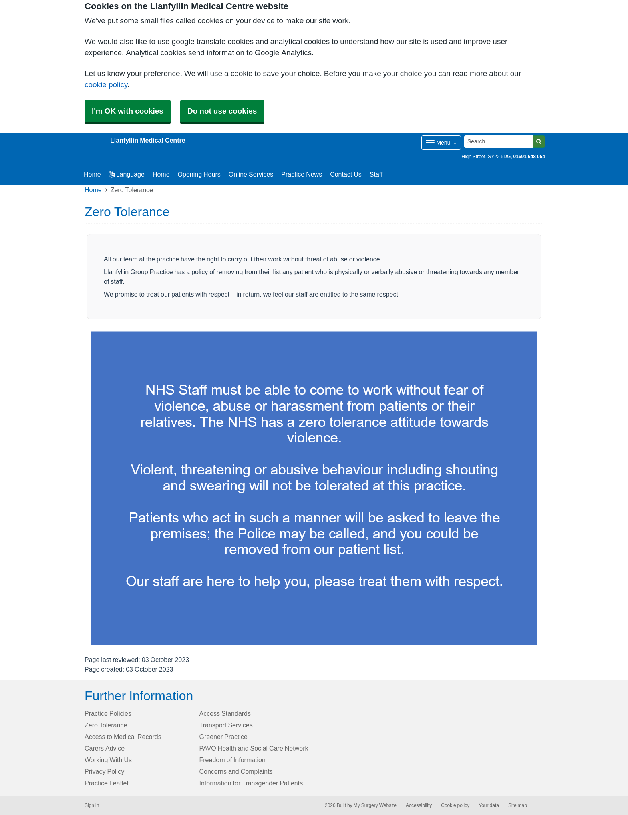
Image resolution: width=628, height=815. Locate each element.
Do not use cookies (222, 111)
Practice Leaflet (107, 783)
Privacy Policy (104, 771)
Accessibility (419, 805)
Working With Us (108, 760)
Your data (489, 805)
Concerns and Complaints (236, 771)
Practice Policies (108, 713)
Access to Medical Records (123, 736)
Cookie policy (455, 805)
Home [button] (92, 174)
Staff (376, 174)
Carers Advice (105, 748)
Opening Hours (199, 174)
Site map (517, 805)
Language (127, 174)
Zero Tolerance (106, 725)
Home (161, 174)
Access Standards (225, 713)
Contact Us (346, 174)
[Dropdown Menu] (441, 142)
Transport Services (226, 725)
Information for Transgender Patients (251, 783)
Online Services (251, 174)
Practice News (301, 174)
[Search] (498, 141)
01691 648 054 (529, 156)
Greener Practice (223, 736)
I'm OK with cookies (127, 111)
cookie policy (106, 84)
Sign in (92, 805)
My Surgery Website (375, 805)
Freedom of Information (232, 760)
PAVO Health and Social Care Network (253, 748)
